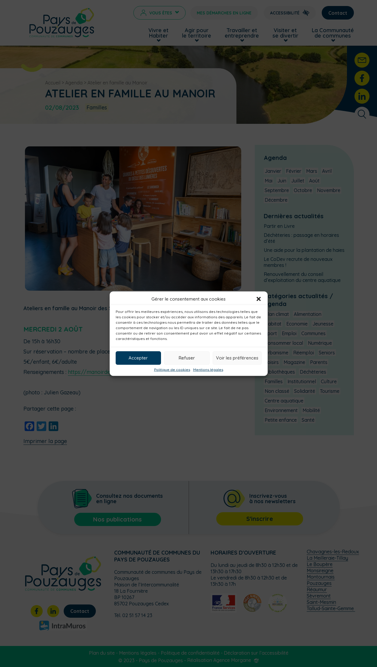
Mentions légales (208, 369)
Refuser (187, 358)
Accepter (138, 358)
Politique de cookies (172, 369)
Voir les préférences (237, 358)
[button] (259, 299)
